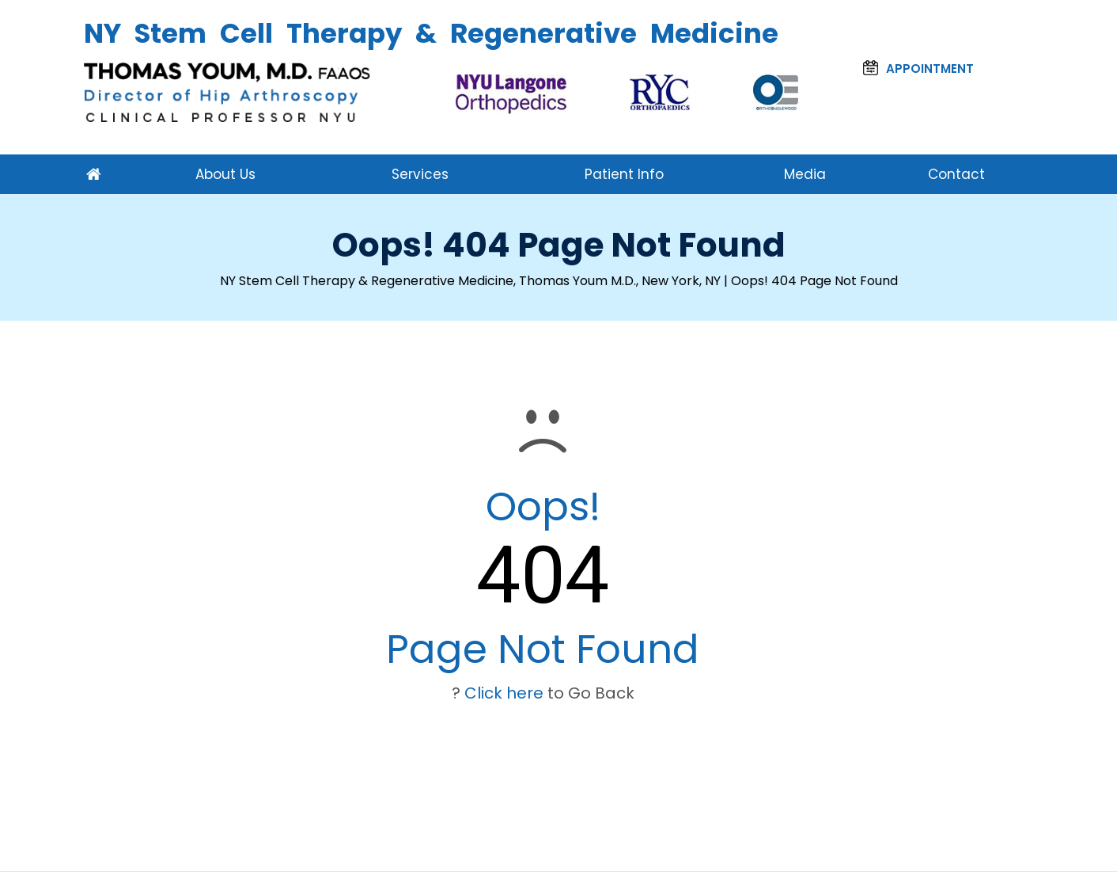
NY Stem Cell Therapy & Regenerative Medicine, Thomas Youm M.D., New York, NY (470, 281)
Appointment (918, 68)
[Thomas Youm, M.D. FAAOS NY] (228, 92)
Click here (503, 693)
